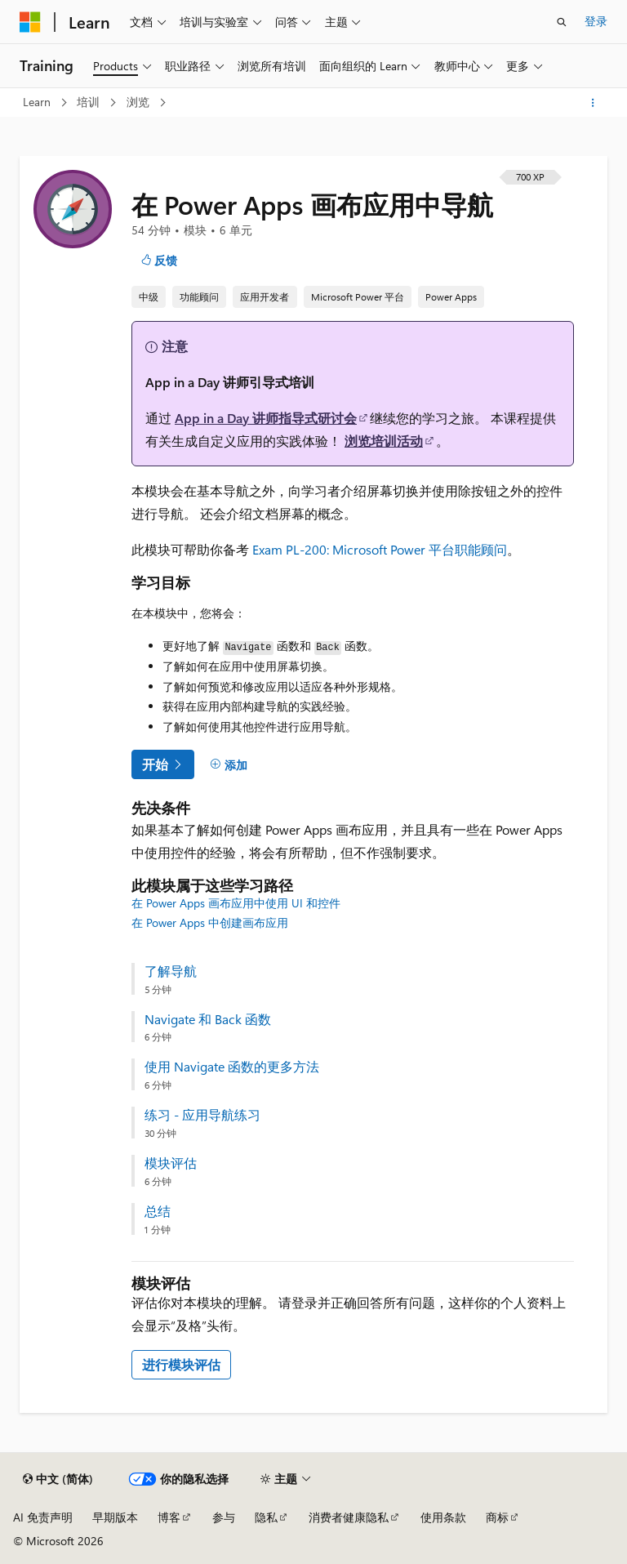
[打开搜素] (561, 22)
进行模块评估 (181, 1364)
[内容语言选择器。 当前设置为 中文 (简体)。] (58, 1479)
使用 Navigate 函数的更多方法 (232, 1066)
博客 (169, 1517)
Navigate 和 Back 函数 (208, 1019)
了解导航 (171, 971)
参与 (223, 1517)
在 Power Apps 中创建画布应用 (209, 922)
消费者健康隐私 (349, 1517)
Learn (38, 101)
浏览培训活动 (384, 440)
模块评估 (171, 1163)
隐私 (266, 1517)
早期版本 (115, 1517)
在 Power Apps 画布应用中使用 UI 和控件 (235, 903)
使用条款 (443, 1517)
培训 (90, 101)
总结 (158, 1211)
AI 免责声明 (43, 1517)
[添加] (228, 764)
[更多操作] (593, 103)
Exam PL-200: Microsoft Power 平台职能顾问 (379, 549)
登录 (596, 21)
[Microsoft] (30, 22)
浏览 (140, 101)
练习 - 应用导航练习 (202, 1115)
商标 (497, 1517)
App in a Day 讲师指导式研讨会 (266, 417)
